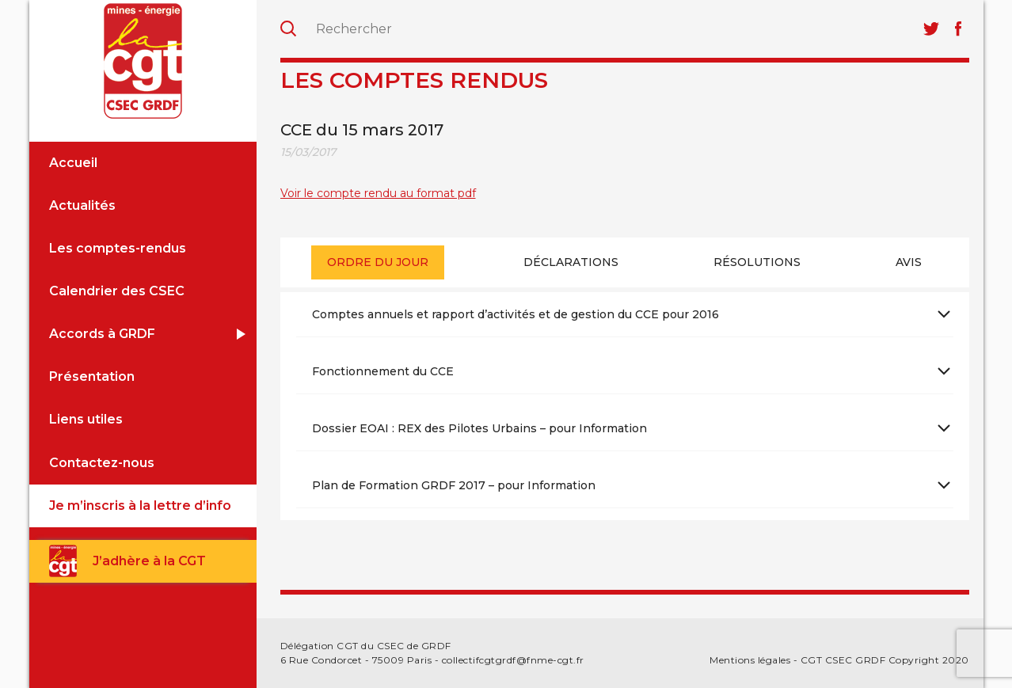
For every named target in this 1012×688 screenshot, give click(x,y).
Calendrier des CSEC (117, 290)
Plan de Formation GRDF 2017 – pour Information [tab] (453, 485)
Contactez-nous (101, 462)
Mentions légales (750, 660)
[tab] (377, 262)
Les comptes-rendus (117, 248)
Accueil (73, 162)
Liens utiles (86, 419)
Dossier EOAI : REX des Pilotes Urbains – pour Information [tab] (479, 428)
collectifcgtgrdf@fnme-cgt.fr (513, 660)
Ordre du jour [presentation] (377, 262)
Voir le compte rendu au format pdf (378, 193)
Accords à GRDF (102, 333)
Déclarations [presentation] (570, 262)
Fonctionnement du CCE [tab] (383, 371)
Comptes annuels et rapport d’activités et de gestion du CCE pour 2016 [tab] (515, 314)
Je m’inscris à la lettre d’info (140, 505)
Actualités (82, 205)
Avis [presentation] (909, 262)
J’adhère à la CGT (149, 560)
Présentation (92, 376)
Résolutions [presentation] (757, 262)
